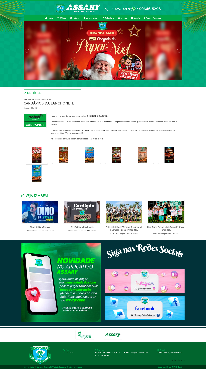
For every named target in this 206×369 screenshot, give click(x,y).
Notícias (74, 18)
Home (49, 18)
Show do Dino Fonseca (40, 227)
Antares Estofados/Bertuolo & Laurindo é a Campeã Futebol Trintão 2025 (124, 228)
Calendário (108, 18)
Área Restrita (178, 360)
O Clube (61, 18)
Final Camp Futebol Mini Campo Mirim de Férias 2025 (165, 228)
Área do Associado (152, 18)
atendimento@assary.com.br (170, 352)
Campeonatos (91, 18)
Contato (135, 18)
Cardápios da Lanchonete (82, 227)
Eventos (122, 18)
